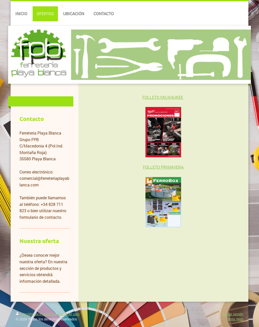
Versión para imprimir (36, 314)
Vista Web (235, 319)
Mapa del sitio (68, 314)
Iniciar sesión (233, 314)
